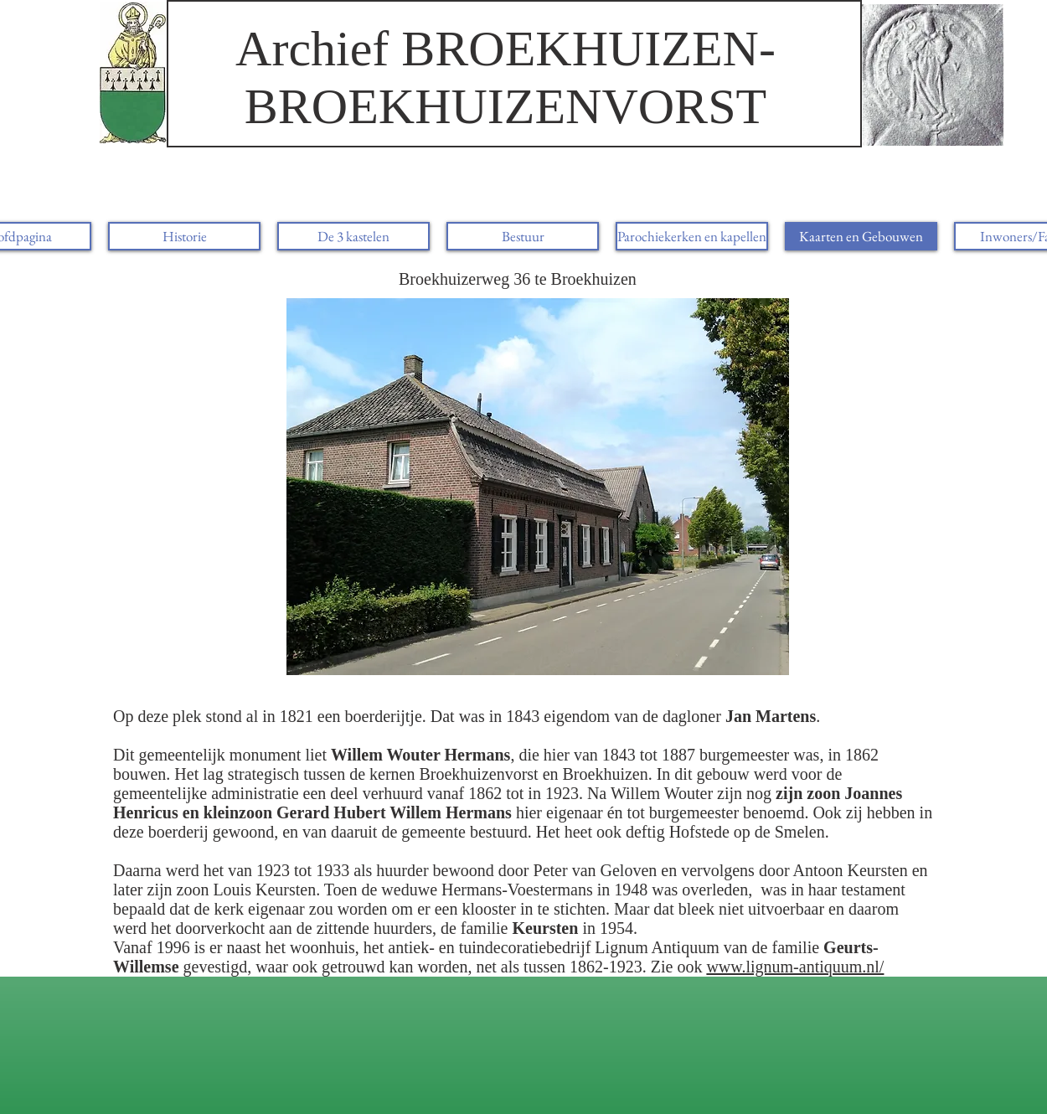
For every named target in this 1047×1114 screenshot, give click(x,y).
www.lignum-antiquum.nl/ (795, 966)
